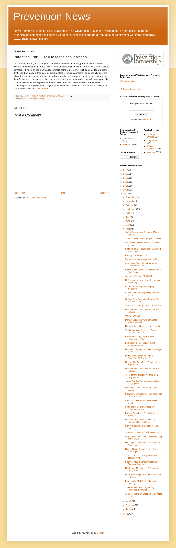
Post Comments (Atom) (36, 198)
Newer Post (19, 193)
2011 (125, 194)
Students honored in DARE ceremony (142, 432)
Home (62, 193)
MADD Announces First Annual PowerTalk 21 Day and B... (139, 357)
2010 (125, 514)
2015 (125, 178)
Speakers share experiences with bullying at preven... (140, 408)
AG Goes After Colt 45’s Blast (138, 276)
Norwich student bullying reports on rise (143, 326)
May (128, 225)
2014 (125, 182)
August (129, 213)
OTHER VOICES (133, 316)
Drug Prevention (154, 140)
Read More (43, 88)
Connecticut (128, 138)
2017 (125, 170)
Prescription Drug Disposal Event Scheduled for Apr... (140, 337)
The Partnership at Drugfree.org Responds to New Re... (139, 488)
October (130, 205)
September (131, 209)
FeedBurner (147, 119)
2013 (125, 186)
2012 (125, 190)
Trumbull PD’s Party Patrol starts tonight (143, 305)
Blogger (100, 533)
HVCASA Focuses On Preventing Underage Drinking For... (140, 421)
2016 (125, 174)
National (24, 99)
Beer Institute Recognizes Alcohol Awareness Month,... (140, 344)
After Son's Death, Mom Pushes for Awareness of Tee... (141, 264)
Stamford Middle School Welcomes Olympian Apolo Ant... (141, 463)
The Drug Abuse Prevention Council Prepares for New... (141, 331)
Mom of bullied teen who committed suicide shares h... (141, 321)
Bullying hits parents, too (136, 255)
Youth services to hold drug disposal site (143, 238)
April (128, 229)
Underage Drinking (36, 99)
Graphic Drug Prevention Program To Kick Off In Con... (142, 300)
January (130, 509)
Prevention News (52, 16)
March (129, 501)
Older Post (104, 193)
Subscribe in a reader (130, 89)
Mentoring (151, 152)
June (128, 221)
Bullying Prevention (151, 147)
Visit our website (127, 81)
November (131, 201)
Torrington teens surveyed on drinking (142, 259)
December (131, 197)
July (128, 217)
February (130, 505)
